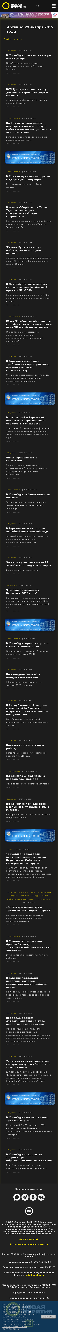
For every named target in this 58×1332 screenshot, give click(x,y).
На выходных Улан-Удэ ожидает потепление (23, 676)
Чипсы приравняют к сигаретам (21, 459)
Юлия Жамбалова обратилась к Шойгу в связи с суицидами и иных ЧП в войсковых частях (29, 324)
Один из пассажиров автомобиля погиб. (27, 784)
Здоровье (14, 896)
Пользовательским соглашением (14, 1327)
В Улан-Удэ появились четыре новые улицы (28, 57)
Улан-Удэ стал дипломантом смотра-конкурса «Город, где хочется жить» (28, 1064)
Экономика (12, 585)
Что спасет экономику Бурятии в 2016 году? (22, 591)
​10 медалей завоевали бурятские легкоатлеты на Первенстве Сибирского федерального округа (26, 858)
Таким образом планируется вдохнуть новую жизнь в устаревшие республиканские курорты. (27, 539)
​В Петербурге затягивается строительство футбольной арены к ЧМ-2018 (26, 287)
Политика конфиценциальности (29, 1244)
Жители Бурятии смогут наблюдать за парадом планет (23, 250)
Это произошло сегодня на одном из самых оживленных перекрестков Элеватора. (26, 505)
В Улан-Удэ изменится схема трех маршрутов (27, 1119)
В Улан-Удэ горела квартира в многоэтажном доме (27, 645)
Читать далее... (13, 73)
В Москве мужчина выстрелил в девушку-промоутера (28, 178)
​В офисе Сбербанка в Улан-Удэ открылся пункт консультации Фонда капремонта (27, 212)
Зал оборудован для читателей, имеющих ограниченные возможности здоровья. (27, 722)
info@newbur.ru (35, 1275)
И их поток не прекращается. (22, 570)
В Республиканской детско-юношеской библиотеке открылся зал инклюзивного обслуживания (27, 710)
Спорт (10, 849)
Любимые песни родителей (20, 899)
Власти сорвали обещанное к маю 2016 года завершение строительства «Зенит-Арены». (29, 298)
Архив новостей (29, 1239)
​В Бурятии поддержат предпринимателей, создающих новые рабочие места (26, 982)
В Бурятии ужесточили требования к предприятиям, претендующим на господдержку (27, 365)
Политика (25, 896)
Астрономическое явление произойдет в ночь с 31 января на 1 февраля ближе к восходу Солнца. (28, 261)
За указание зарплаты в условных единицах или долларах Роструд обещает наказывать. (24, 918)
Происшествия (13, 118)
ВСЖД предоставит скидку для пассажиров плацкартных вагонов (28, 92)
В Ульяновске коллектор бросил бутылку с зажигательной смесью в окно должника (28, 945)
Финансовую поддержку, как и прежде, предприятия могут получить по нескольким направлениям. (27, 378)
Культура (36, 896)
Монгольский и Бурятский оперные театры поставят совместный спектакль (26, 420)
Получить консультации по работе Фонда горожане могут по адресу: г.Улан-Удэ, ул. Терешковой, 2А (29, 224)
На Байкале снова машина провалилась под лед (25, 777)
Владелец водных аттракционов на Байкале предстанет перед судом (25, 1021)
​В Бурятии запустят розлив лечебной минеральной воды (27, 530)
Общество (11, 50)
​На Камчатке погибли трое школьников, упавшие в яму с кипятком (27, 807)
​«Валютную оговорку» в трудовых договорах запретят (29, 908)
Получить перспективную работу (25, 746)
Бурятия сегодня (43, 899)
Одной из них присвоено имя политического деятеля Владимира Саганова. (25, 66)
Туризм (45, 896)
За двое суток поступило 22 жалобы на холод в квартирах (28, 564)
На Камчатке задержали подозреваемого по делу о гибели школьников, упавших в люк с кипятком (28, 127)
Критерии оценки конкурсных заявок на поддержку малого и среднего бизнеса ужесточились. (28, 995)
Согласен (48, 1316)
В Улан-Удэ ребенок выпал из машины (28, 496)
